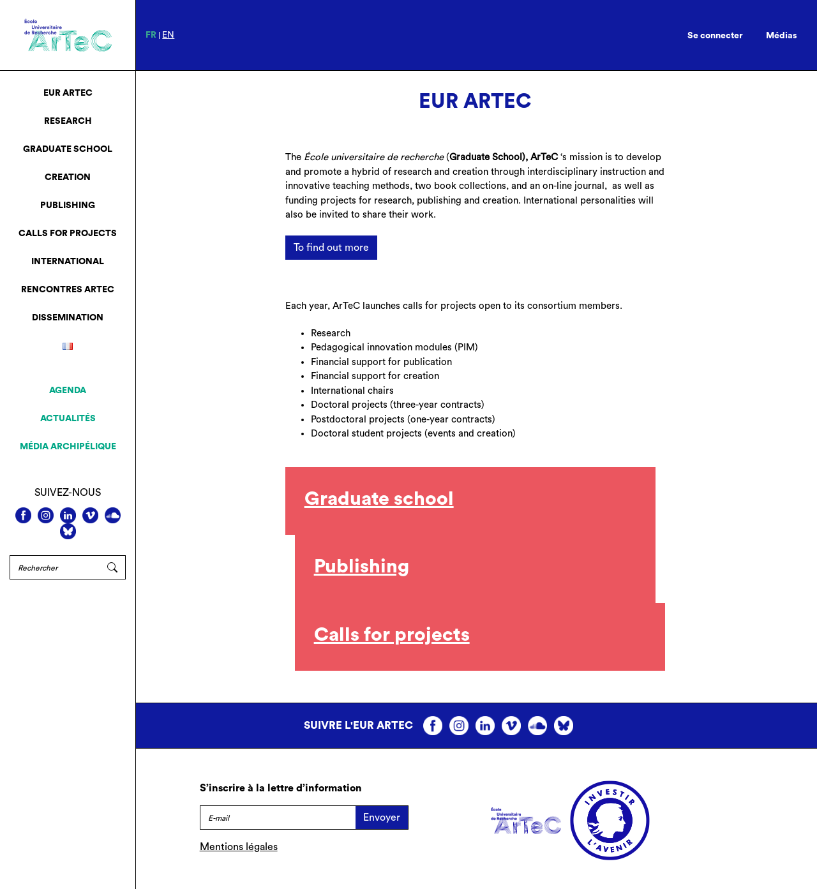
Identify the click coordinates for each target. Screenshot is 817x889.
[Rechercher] (55, 567)
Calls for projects (68, 233)
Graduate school (379, 499)
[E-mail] (278, 817)
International (67, 261)
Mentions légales (239, 847)
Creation (68, 177)
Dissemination (67, 317)
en (168, 35)
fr (151, 35)
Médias (781, 35)
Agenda (67, 390)
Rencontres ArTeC (67, 289)
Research (68, 121)
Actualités (68, 418)
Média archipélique (68, 446)
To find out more (331, 248)
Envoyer (381, 817)
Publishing (67, 205)
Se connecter (715, 35)
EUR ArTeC (68, 93)
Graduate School (67, 149)
